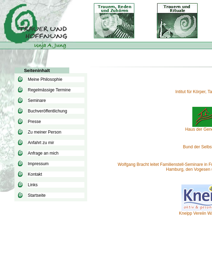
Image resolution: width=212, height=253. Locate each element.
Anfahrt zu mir (41, 142)
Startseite (37, 195)
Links (33, 184)
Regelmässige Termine (49, 89)
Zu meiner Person (44, 132)
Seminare (37, 100)
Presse (34, 121)
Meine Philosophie (45, 79)
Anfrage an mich (43, 153)
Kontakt (35, 174)
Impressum (38, 163)
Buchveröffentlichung (47, 111)
